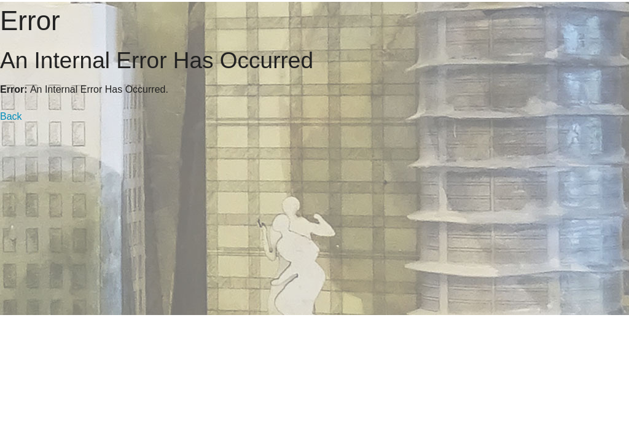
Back (11, 116)
